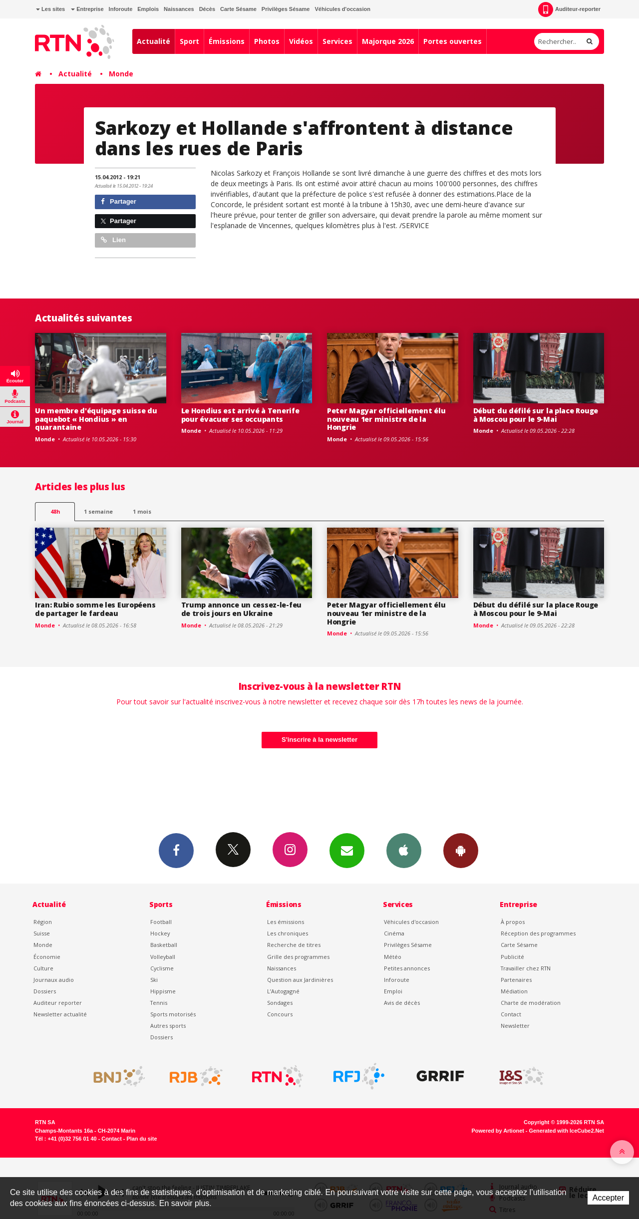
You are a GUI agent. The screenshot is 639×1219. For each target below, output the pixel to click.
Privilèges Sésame (286, 9)
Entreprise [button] (87, 9)
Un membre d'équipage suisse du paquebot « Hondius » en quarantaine (96, 419)
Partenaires (516, 979)
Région (42, 921)
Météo (392, 956)
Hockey (160, 933)
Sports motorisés (173, 1014)
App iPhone (403, 850)
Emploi (393, 991)
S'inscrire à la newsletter (319, 739)
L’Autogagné (283, 991)
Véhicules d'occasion (342, 9)
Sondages (280, 1002)
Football (161, 921)
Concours (280, 1014)
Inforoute (121, 9)
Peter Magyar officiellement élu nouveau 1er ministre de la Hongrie (386, 419)
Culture (43, 968)
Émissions (227, 41)
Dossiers (44, 991)
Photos (267, 41)
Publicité (512, 956)
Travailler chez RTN (526, 968)
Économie (46, 956)
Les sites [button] (50, 9)
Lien (113, 240)
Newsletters (346, 850)
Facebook (176, 850)
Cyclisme (162, 968)
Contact (511, 1014)
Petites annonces (407, 968)
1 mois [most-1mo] (142, 511)
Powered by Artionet (498, 1131)
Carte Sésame (238, 9)
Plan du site (141, 1139)
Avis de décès (402, 1002)
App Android (460, 850)
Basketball (163, 944)
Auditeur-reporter (569, 9)
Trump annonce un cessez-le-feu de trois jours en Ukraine (241, 609)
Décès (207, 9)
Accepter (608, 1198)
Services (337, 41)
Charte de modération (531, 1002)
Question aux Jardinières (300, 979)
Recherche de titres (293, 944)
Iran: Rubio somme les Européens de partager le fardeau (95, 609)
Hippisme (163, 991)
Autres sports (168, 1025)
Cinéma (394, 933)
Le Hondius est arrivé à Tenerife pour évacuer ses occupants (240, 415)
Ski (154, 979)
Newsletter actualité (60, 1014)
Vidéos (301, 41)
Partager (118, 201)
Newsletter (515, 1025)
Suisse (41, 933)
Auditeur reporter (57, 1002)
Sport (189, 41)
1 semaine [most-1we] (98, 511)
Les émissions (285, 921)
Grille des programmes (298, 956)
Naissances (179, 9)
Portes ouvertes (452, 41)
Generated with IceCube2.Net (566, 1131)
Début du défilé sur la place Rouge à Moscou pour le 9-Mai (535, 415)
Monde (121, 73)
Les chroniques (287, 933)
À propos (513, 921)
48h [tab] (55, 511)
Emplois (148, 9)
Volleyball (162, 956)
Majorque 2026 (388, 41)
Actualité (153, 41)
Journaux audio (53, 979)
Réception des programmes (538, 933)
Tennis (158, 1002)
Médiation (514, 991)
